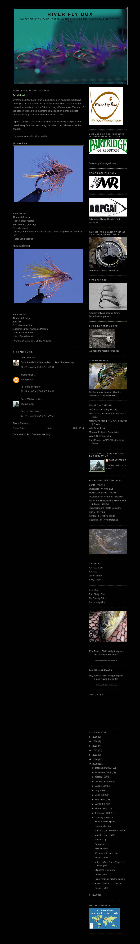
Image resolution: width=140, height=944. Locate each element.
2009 (95, 764)
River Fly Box (70, 14)
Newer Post (19, 428)
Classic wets (101, 874)
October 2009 (102, 777)
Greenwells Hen (103, 826)
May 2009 (100, 799)
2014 (95, 741)
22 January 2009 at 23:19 (38, 391)
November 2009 (103, 772)
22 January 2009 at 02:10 (38, 367)
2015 (95, 736)
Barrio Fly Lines (97, 485)
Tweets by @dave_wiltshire (102, 163)
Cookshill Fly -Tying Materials (103, 519)
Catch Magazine (97, 602)
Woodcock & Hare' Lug (106, 853)
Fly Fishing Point (97, 598)
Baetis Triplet (101, 888)
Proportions (100, 844)
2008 (95, 894)
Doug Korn (26, 357)
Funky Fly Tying (97, 512)
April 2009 (100, 804)
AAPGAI (93, 571)
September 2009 (103, 781)
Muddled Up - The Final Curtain (110, 830)
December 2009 (103, 768)
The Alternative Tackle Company (105, 508)
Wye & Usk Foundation (100, 436)
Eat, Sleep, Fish (97, 594)
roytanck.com (112, 660)
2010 (95, 759)
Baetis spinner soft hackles (108, 883)
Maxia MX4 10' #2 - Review (102, 492)
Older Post (78, 428)
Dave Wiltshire (28, 399)
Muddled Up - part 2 (105, 835)
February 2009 (102, 813)
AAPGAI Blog (96, 567)
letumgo (25, 374)
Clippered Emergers (105, 870)
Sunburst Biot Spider (105, 821)
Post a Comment (21, 423)
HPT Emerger (101, 848)
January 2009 (102, 817)
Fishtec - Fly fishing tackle (102, 516)
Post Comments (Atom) (38, 434)
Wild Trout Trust (97, 428)
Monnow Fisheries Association (104, 432)
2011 (95, 755)
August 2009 (102, 786)
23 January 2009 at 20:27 (38, 415)
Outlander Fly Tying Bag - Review (106, 496)
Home (49, 428)
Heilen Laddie (102, 857)
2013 (95, 746)
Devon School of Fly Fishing (103, 409)
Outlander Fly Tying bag (101, 489)
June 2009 (100, 795)
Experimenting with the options (110, 879)
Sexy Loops (95, 579)
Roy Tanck (94, 651)
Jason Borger (95, 575)
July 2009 (100, 790)
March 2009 (101, 808)
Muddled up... (101, 839)
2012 (95, 750)
